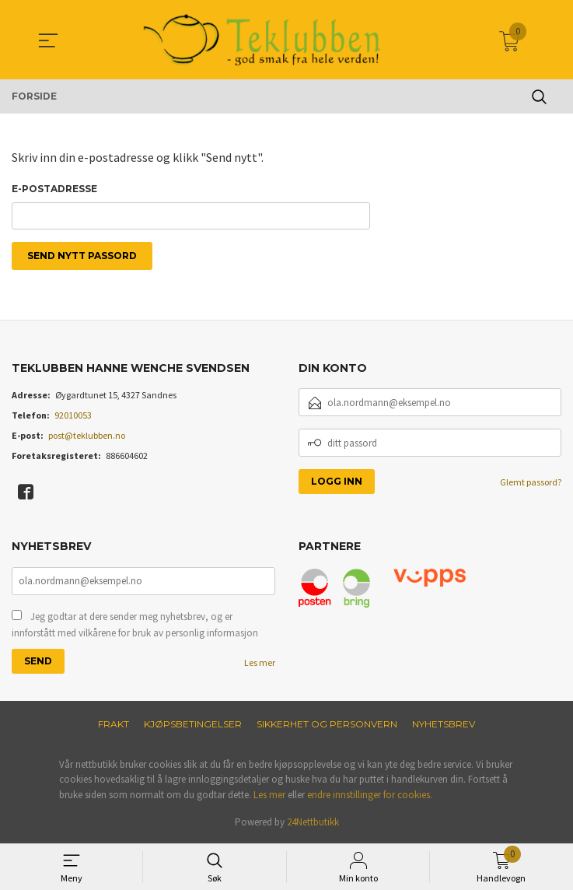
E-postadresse (54, 188)
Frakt (113, 725)
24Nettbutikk (313, 823)
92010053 (73, 416)
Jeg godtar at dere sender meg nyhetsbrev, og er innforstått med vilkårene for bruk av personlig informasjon (135, 626)
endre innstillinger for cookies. (369, 795)
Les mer (259, 663)
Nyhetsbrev (443, 725)
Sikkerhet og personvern (327, 725)
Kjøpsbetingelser (193, 725)
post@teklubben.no (86, 437)
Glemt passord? (530, 483)
